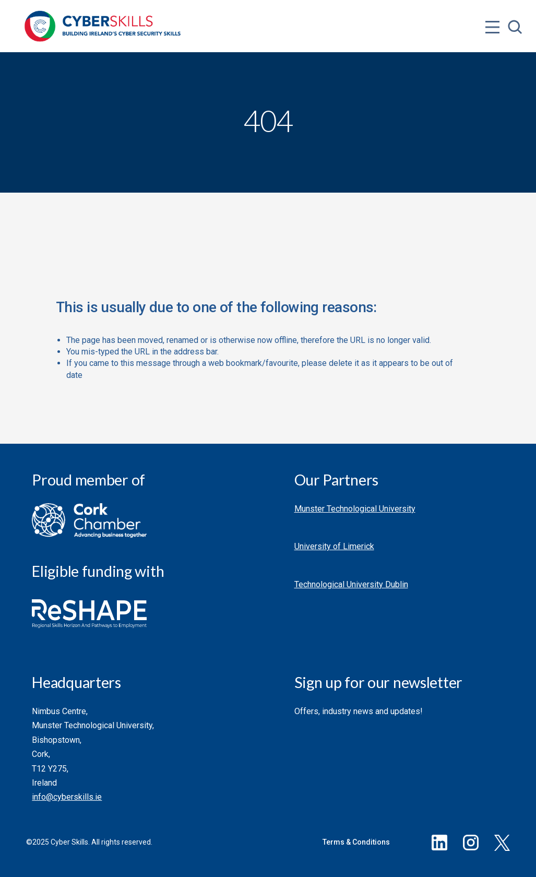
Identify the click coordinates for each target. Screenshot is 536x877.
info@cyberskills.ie (67, 797)
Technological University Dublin (351, 584)
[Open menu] (492, 6)
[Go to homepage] (103, 26)
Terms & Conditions (356, 842)
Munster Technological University (354, 509)
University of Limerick (334, 546)
